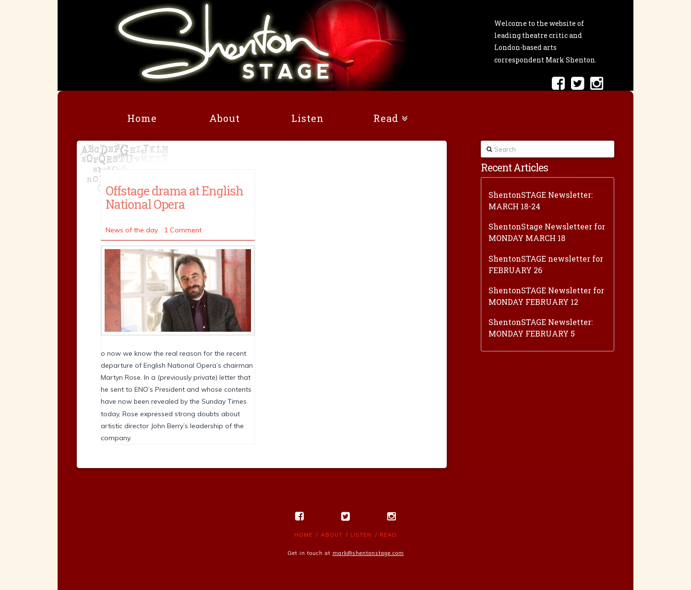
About (332, 534)
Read (388, 534)
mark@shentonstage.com (368, 553)
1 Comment (183, 230)
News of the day (132, 230)
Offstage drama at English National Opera (174, 197)
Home (303, 534)
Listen (360, 534)
